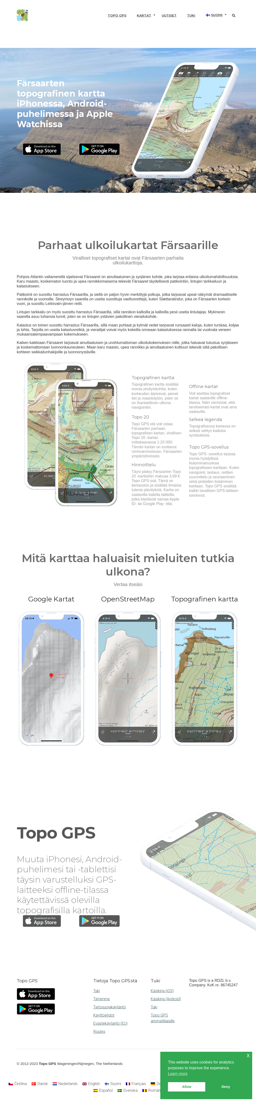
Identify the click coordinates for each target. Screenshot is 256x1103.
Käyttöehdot (103, 1015)
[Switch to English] (91, 1083)
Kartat (144, 15)
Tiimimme (101, 999)
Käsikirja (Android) (166, 999)
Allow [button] (186, 1087)
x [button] (248, 1055)
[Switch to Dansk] (39, 1083)
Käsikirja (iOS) (162, 991)
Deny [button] (226, 1087)
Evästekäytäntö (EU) (110, 1023)
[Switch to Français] (135, 1083)
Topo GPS (117, 15)
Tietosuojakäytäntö (109, 1007)
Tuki (191, 15)
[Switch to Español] (103, 1090)
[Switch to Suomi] (112, 1083)
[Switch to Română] (152, 1090)
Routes (99, 1031)
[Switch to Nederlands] (65, 1083)
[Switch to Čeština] (17, 1083)
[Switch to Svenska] (127, 1090)
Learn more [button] (178, 1074)
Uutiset (169, 15)
